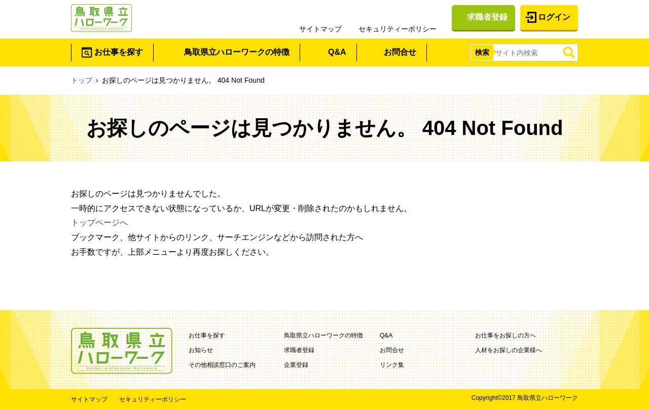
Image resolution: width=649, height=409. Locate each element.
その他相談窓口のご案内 (222, 364)
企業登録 (296, 364)
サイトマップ (320, 29)
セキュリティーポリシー (397, 29)
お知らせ (201, 350)
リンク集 (392, 364)
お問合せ (400, 52)
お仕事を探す (118, 52)
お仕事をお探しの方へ (505, 335)
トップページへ (99, 222)
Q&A (337, 52)
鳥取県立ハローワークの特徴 (237, 52)
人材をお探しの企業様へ (508, 350)
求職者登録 (487, 17)
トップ (81, 80)
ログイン (554, 17)
